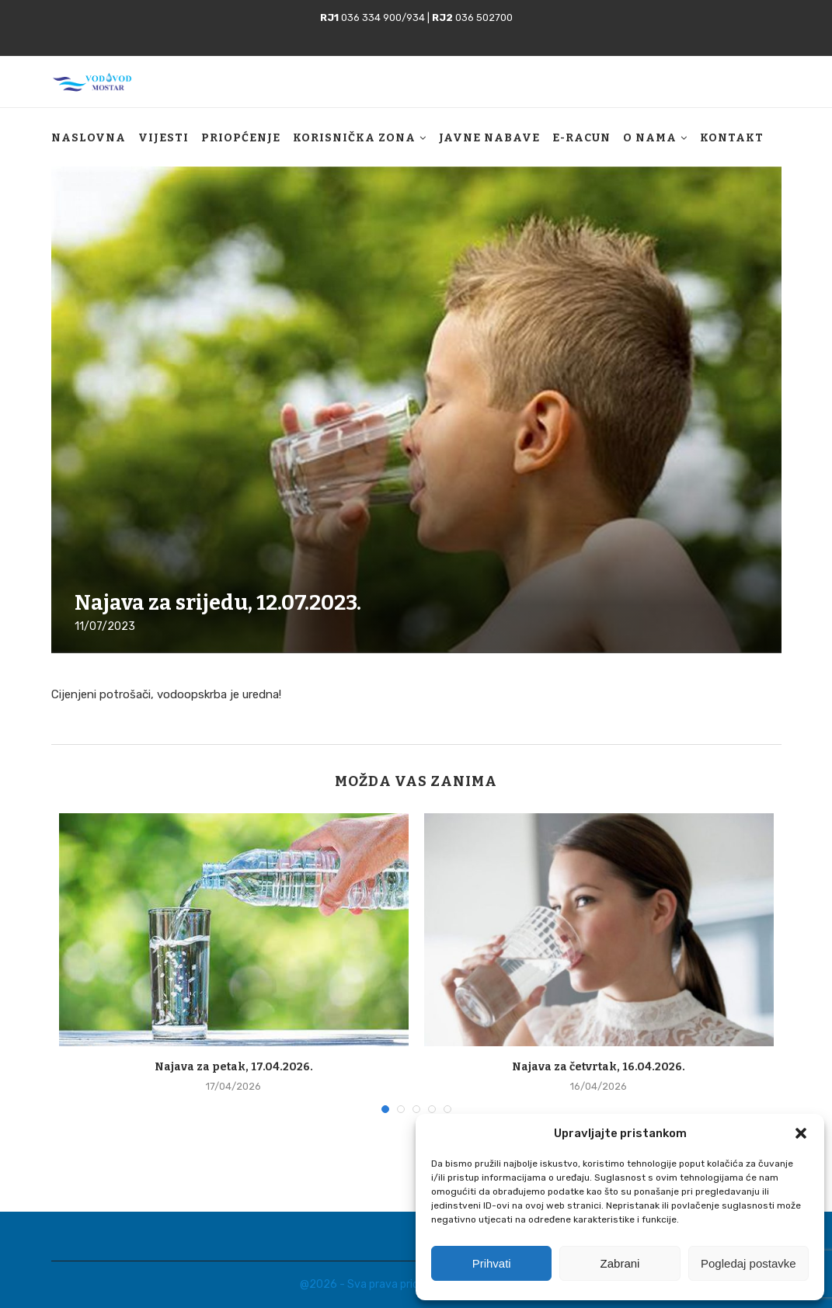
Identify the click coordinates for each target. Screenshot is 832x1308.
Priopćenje (240, 149)
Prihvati (491, 1263)
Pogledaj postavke (748, 1263)
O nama (650, 149)
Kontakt (732, 149)
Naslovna (88, 149)
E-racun (581, 149)
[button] (801, 1133)
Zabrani (620, 1263)
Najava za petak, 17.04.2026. (234, 1066)
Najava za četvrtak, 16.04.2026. (598, 1066)
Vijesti (163, 149)
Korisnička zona (354, 149)
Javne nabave (489, 149)
